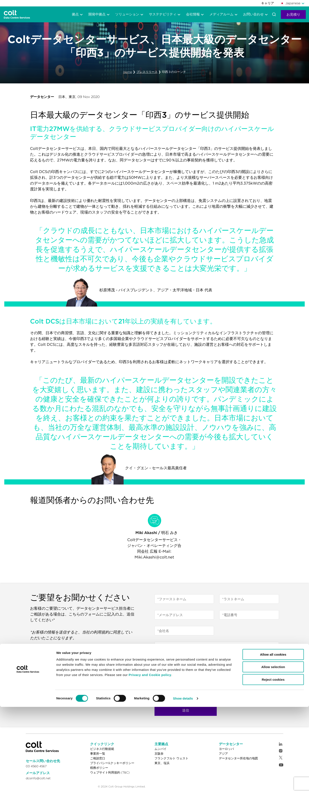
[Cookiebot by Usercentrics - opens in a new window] (28, 784)
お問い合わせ (253, 14)
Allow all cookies (273, 740)
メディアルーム (221, 14)
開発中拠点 (97, 14)
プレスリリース (147, 72)
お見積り (293, 14)
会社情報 (193, 14)
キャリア (267, 3)
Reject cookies (273, 765)
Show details (183, 784)
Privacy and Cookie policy (150, 761)
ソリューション (127, 14)
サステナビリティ (162, 14)
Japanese (290, 3)
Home (127, 72)
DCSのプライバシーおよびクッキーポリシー (203, 679)
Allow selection (273, 753)
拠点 (75, 14)
